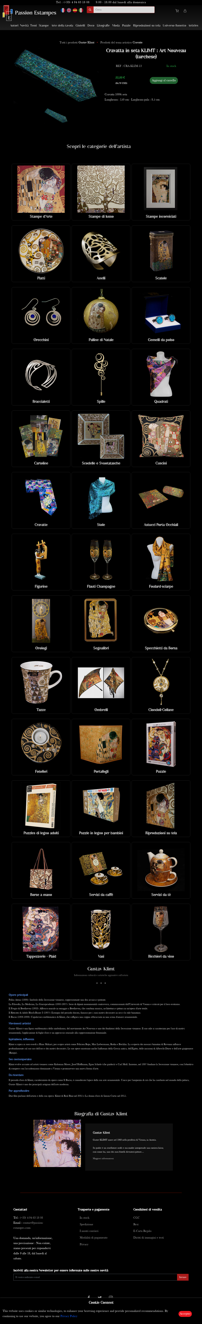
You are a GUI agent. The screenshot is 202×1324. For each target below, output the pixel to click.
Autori (14, 25)
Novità (24, 25)
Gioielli (80, 25)
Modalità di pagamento (93, 1237)
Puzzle (126, 25)
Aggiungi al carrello (164, 80)
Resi (136, 1224)
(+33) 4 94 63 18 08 (76, 2)
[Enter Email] (95, 1277)
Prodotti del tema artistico (121, 42)
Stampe (44, 25)
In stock (84, 1217)
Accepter (185, 1313)
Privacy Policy (68, 1316)
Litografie (103, 25)
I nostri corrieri (89, 1231)
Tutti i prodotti (77, 42)
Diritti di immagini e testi (148, 1237)
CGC (136, 1217)
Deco (91, 25)
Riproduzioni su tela (146, 25)
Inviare (182, 1277)
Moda (116, 25)
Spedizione (86, 1224)
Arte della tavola (62, 25)
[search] (124, 9)
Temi (33, 25)
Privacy (84, 1244)
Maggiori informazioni (103, 1158)
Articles (193, 25)
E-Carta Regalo (142, 1231)
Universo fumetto (174, 25)
